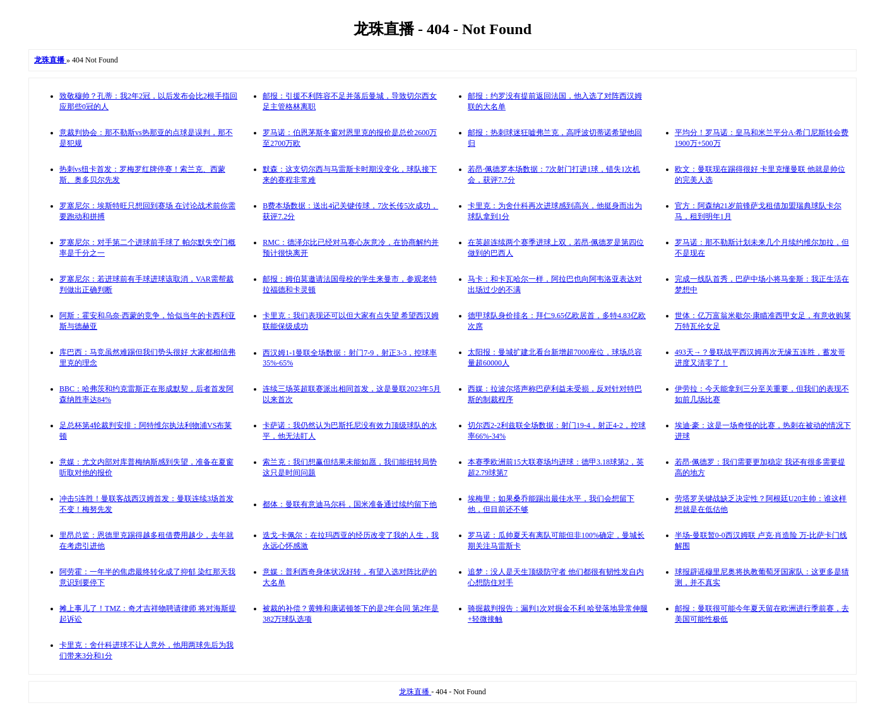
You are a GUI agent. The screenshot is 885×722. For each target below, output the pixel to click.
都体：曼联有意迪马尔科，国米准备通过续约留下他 (350, 504)
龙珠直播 (415, 691)
